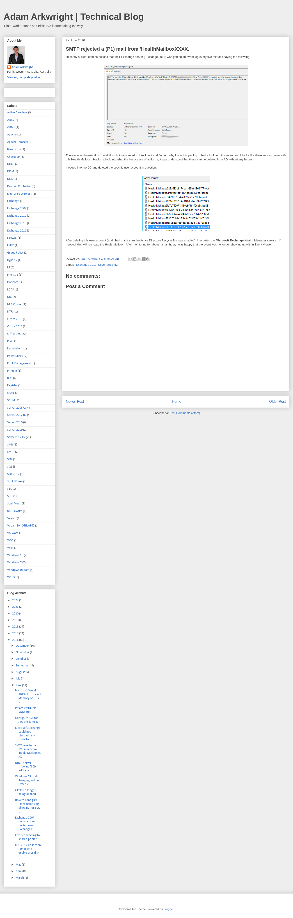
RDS (9, 378)
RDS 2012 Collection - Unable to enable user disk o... (28, 851)
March (20, 878)
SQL (9, 466)
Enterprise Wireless (19, 194)
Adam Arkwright (22, 67)
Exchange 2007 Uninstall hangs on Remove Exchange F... (26, 823)
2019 (15, 620)
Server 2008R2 (16, 408)
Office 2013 (14, 319)
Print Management (19, 363)
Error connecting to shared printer (27, 837)
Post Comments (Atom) (184, 413)
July (18, 678)
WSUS (11, 577)
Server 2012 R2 (16, 415)
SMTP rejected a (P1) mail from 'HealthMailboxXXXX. (28, 751)
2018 (15, 626)
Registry (12, 385)
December (23, 646)
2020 (15, 613)
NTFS (10, 311)
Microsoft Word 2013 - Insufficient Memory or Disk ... (28, 696)
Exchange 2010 (16, 216)
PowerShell (14, 356)
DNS (10, 179)
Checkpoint (14, 157)
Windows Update (18, 570)
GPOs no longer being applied (25, 792)
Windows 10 (15, 555)
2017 (15, 633)
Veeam (11, 518)
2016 (15, 640)
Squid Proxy (15, 481)
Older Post (277, 401)
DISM (10, 171)
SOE (9, 459)
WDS (10, 540)
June (19, 685)
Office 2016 (14, 326)
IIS (8, 267)
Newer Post (75, 401)
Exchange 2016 (16, 230)
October (21, 659)
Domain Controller (19, 186)
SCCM (11, 400)
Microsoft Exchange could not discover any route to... (28, 733)
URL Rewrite (14, 511)
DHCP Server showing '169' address (25, 766)
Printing (12, 371)
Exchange (13, 201)
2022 (15, 600)
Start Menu (14, 503)
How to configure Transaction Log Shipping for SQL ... (27, 806)
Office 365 (14, 334)
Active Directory (17, 112)
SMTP (10, 452)
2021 (15, 607)
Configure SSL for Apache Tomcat (26, 720)
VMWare (12, 533)
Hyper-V (12, 260)
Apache (12, 134)
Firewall (12, 238)
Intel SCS (12, 275)
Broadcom (14, 149)
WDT (10, 548)
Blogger (169, 909)
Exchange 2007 (16, 208)
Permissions (15, 348)
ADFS (10, 120)
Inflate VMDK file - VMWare (26, 710)
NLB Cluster (14, 304)
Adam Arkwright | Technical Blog (74, 17)
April (19, 871)
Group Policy (15, 252)
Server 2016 (15, 422)
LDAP (10, 289)
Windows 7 (14, 562)
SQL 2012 (13, 474)
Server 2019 (15, 430)
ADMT (11, 127)
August (20, 672)
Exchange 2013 (86, 264)
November (23, 652)
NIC (9, 297)
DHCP (10, 164)
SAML (10, 393)
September (23, 665)
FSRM (10, 245)
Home (176, 401)
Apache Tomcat (17, 142)
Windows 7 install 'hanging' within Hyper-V (27, 780)
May (19, 864)
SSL (9, 488)
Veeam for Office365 (20, 525)
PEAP (10, 341)
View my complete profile (23, 77)
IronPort (12, 282)
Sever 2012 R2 (108, 264)
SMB (10, 444)
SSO (10, 496)
